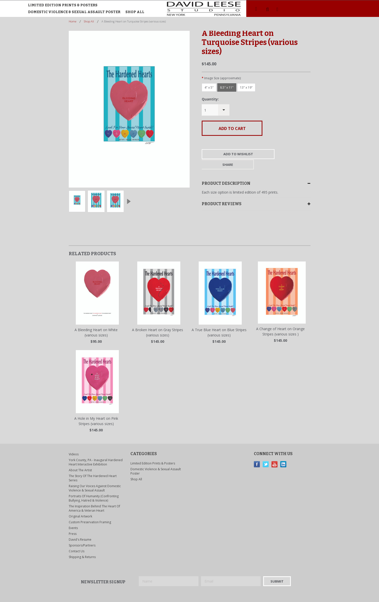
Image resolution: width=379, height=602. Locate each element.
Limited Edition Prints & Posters (62, 5)
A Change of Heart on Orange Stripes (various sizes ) (280, 321)
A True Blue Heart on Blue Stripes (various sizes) (219, 322)
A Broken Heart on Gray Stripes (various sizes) (157, 322)
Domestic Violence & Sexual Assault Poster (74, 12)
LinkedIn (283, 454)
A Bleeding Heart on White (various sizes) (96, 322)
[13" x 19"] (246, 87)
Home (72, 21)
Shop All (134, 12)
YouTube (274, 454)
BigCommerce (188, 594)
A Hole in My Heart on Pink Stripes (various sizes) (96, 411)
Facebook (257, 454)
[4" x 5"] (209, 87)
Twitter (266, 454)
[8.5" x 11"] (226, 87)
